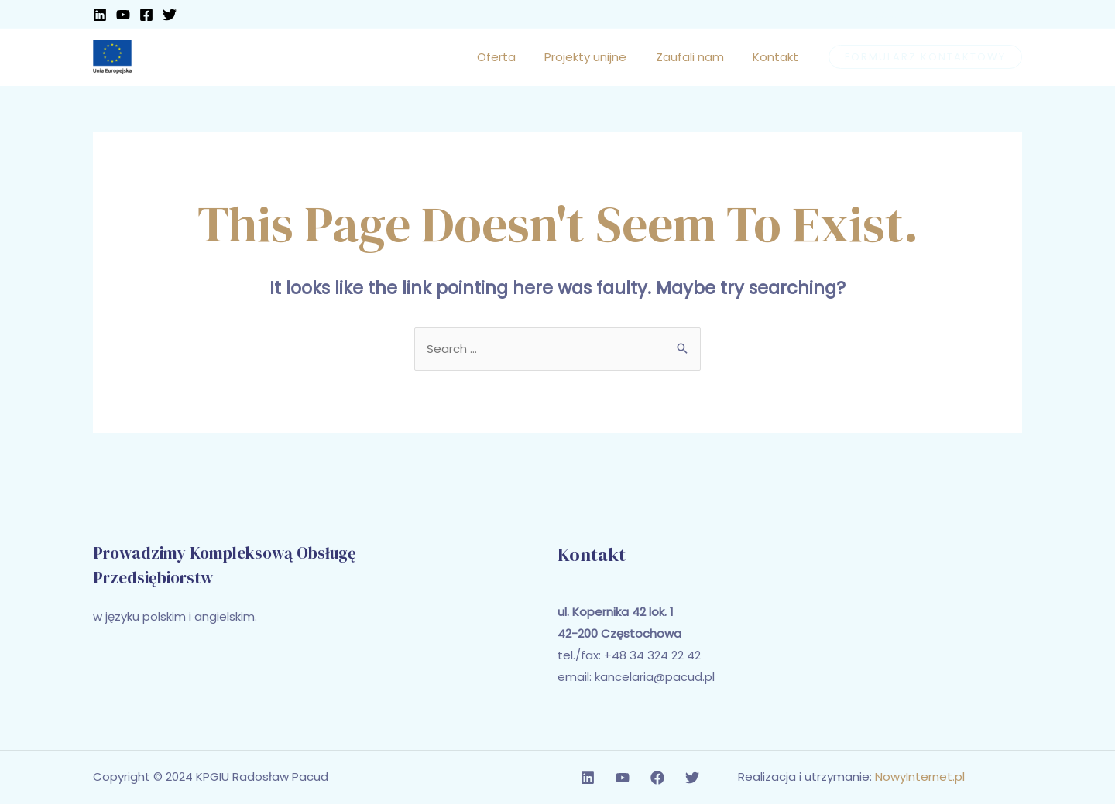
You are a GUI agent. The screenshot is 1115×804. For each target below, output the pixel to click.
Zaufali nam (698, 57)
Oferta (516, 57)
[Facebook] (146, 15)
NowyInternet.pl (920, 777)
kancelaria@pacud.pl (655, 677)
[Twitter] (170, 15)
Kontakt (778, 57)
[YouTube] (123, 15)
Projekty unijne (600, 57)
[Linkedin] (100, 15)
